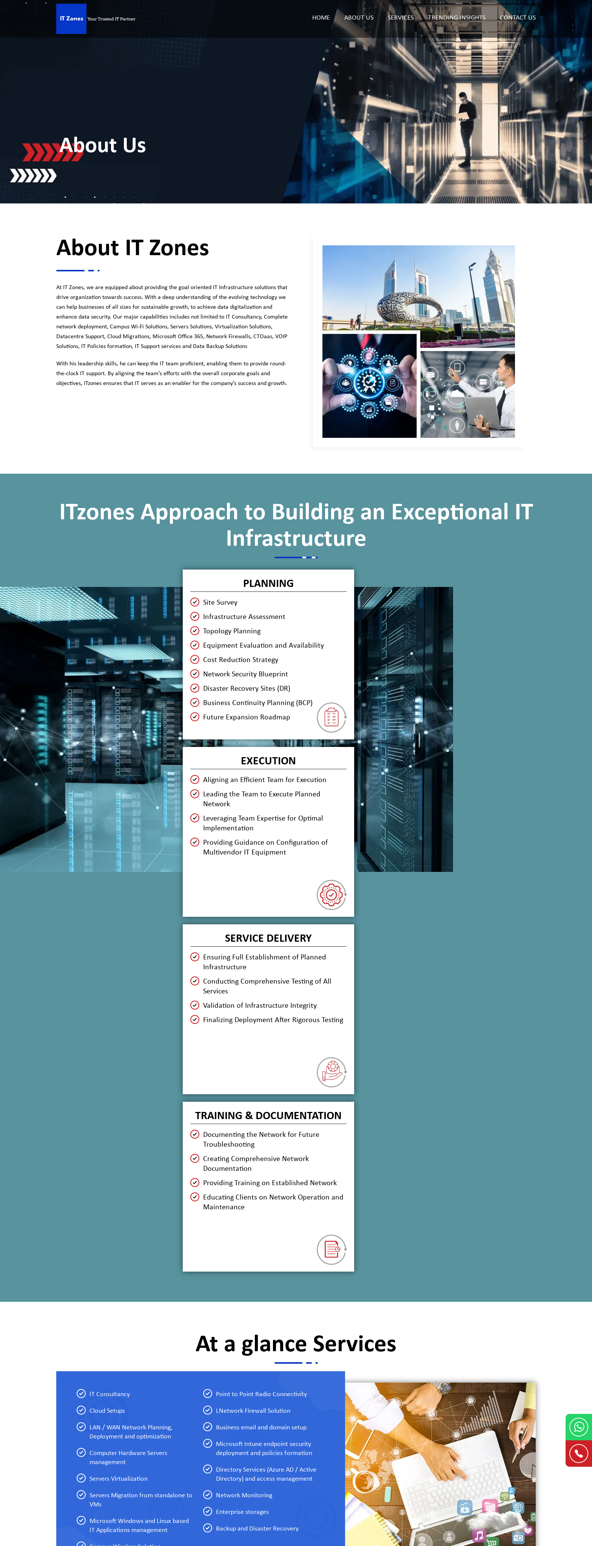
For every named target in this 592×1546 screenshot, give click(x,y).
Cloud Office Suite (167, 1448)
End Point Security (287, 1384)
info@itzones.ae (500, 1453)
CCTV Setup (279, 1448)
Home (321, 18)
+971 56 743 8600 (430, 1453)
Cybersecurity (282, 1397)
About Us (358, 18)
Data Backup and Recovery (298, 1409)
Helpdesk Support (166, 1397)
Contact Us (518, 18)
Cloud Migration (165, 1435)
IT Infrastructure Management (182, 1384)
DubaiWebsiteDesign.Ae (338, 1503)
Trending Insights (457, 18)
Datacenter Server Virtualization (184, 1422)
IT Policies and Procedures (297, 1422)
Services (401, 18)
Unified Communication (294, 1435)
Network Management (172, 1409)
